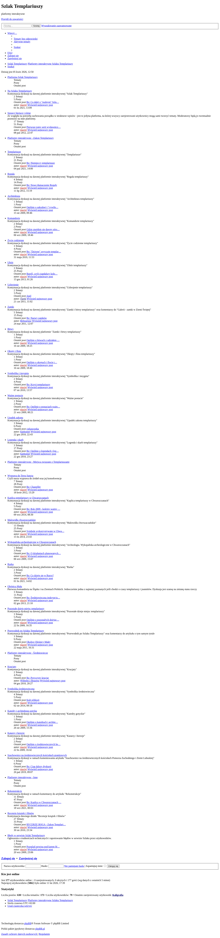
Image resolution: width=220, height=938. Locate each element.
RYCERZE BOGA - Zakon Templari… (46, 824)
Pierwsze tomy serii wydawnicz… (44, 127)
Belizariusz (25, 321)
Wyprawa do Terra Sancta (20, 475)
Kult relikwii (33, 700)
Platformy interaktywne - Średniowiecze (27, 653)
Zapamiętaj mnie (96, 866)
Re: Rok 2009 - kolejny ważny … (43, 509)
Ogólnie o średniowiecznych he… (44, 744)
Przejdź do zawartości (12, 19)
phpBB (27, 923)
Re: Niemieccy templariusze (41, 163)
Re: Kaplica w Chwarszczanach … (44, 802)
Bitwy (10, 329)
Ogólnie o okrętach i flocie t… (42, 362)
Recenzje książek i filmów (20, 813)
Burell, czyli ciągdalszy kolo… (42, 273)
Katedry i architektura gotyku (22, 711)
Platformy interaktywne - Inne (22, 777)
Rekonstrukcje (14, 791)
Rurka (10, 564)
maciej (23, 105)
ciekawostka (33, 428)
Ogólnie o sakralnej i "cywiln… (42, 207)
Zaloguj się (8, 858)
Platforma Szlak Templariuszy (22, 77)
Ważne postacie (15, 395)
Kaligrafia (117, 895)
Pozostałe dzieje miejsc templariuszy (25, 608)
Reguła (11, 174)
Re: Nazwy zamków (37, 318)
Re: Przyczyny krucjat (38, 678)
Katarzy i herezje (15, 733)
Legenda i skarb (15, 439)
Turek (23, 298)
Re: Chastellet (34, 487)
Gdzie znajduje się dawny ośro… (43, 229)
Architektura (13, 196)
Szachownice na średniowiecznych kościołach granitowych (37, 755)
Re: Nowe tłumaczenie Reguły (42, 185)
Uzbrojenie (13, 284)
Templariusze (14, 151)
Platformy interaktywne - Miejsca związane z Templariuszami (38, 462)
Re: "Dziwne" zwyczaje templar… (44, 251)
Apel (28, 296)
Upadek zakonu (15, 417)
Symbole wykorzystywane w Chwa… (45, 531)
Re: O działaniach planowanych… (44, 553)
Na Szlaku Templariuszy (19, 91)
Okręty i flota (14, 351)
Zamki (10, 306)
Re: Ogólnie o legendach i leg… (43, 451)
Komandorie (13, 218)
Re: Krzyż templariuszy (38, 384)
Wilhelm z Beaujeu (29, 680)
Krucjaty (11, 666)
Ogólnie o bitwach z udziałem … (43, 340)
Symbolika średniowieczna (20, 688)
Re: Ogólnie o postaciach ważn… (43, 406)
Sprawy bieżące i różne (19, 113)
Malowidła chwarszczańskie (21, 520)
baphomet (25, 431)
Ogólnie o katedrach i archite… (42, 722)
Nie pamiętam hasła (74, 866)
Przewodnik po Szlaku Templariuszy (25, 630)
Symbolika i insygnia (18, 373)
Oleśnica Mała (14, 586)
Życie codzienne (15, 240)
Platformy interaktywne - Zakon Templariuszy (30, 138)
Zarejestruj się (28, 858)
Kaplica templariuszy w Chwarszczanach (28, 497)
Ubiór (10, 262)
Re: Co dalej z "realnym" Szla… (43, 102)
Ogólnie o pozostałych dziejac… (43, 619)
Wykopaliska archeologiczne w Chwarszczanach (31, 542)
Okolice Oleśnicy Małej (38, 642)
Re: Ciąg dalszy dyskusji (39, 766)
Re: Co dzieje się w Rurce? (40, 575)
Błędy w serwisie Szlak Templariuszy (26, 835)
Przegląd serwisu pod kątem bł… (43, 846)
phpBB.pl (40, 928)
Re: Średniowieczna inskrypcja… (43, 597)
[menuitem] (26, 38)
